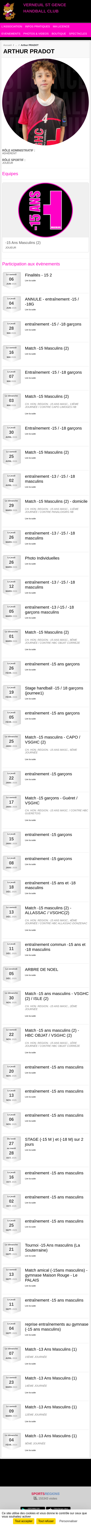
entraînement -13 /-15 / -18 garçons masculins (49, 609)
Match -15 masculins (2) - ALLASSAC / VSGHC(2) (48, 910)
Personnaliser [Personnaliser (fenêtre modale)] (68, 1521)
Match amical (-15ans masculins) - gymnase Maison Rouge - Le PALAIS (56, 1275)
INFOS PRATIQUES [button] (37, 26)
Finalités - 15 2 (38, 275)
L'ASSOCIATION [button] (11, 26)
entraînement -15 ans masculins (54, 1067)
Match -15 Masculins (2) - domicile (56, 501)
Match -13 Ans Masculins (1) (51, 1349)
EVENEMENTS (10, 33)
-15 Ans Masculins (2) (23, 243)
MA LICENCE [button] (61, 26)
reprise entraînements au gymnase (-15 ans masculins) (56, 1327)
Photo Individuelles (42, 558)
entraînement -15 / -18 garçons (53, 324)
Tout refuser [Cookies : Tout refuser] (46, 1521)
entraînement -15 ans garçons (52, 664)
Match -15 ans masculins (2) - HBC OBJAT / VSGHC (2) (52, 1033)
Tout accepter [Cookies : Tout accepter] (23, 1521)
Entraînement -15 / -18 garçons (53, 372)
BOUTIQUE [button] (59, 33)
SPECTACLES (78, 33)
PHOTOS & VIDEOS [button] (36, 33)
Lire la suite (30, 280)
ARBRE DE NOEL (41, 969)
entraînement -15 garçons (48, 774)
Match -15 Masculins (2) (47, 348)
